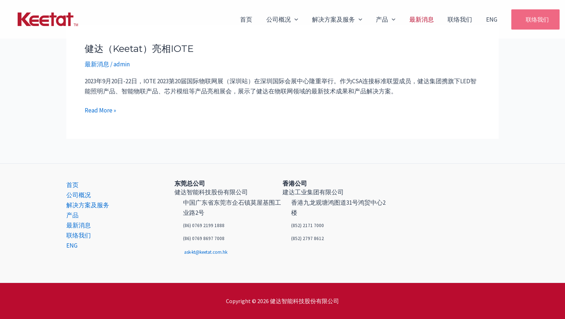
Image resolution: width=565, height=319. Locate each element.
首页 (256, 19)
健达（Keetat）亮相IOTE (139, 48)
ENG (492, 19)
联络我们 (462, 19)
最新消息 (425, 19)
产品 (391, 19)
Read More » (100, 109)
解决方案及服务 (344, 19)
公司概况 (291, 19)
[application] (303, 19)
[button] (531, 19)
